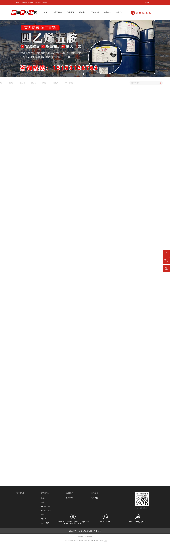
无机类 (5, 83)
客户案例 (94, 498)
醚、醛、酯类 (46, 511)
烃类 (42, 514)
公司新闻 (69, 498)
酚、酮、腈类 (46, 506)
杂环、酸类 (18, 83)
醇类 (42, 502)
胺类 (42, 498)
